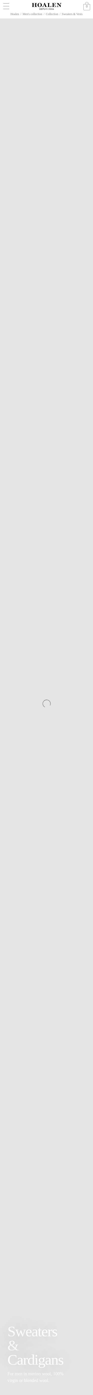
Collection (52, 14)
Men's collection (32, 14)
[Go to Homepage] (47, 6)
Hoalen (14, 14)
